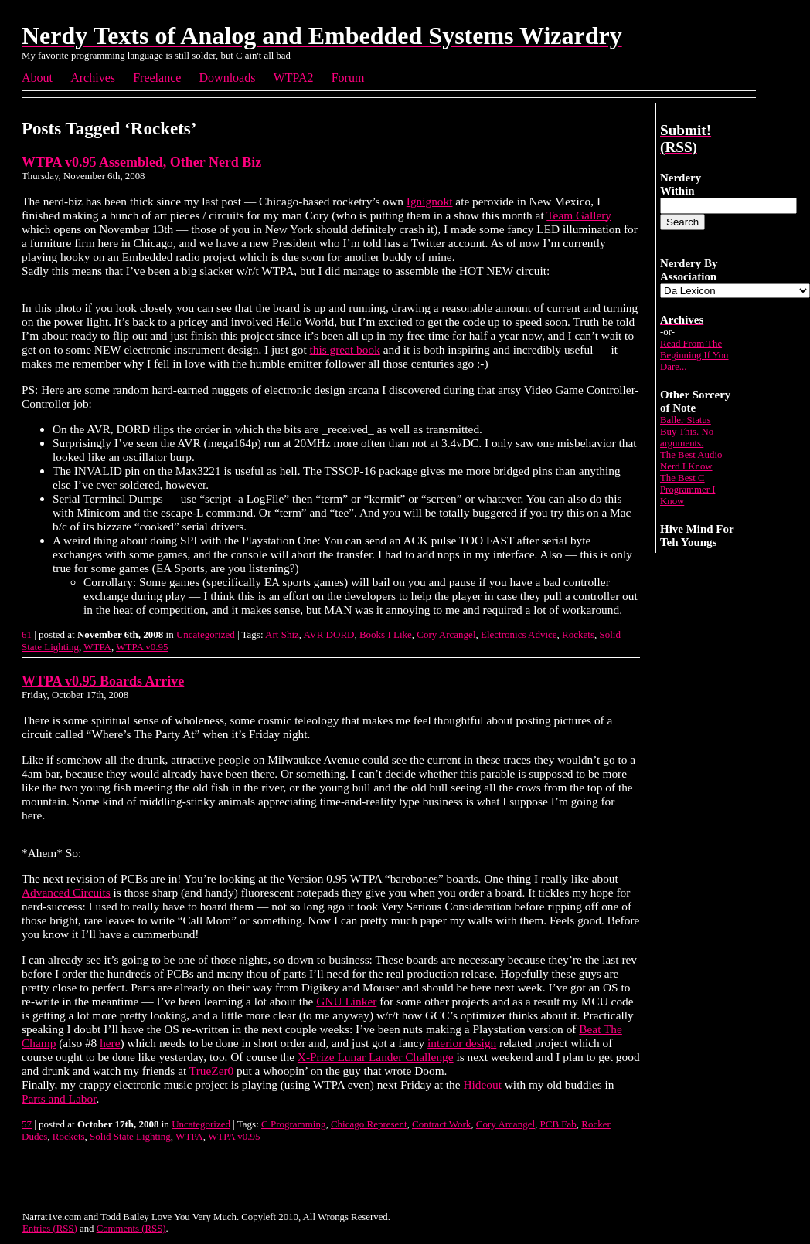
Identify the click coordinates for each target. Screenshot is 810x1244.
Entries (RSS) (49, 1228)
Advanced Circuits (66, 892)
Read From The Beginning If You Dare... (694, 355)
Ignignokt (430, 201)
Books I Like (385, 634)
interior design (461, 1042)
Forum (348, 77)
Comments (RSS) (131, 1228)
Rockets (578, 634)
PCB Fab (558, 1124)
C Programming (293, 1124)
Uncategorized (205, 634)
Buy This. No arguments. (686, 437)
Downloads (227, 77)
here (110, 1042)
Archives (92, 77)
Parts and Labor (59, 1098)
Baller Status (685, 420)
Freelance (157, 77)
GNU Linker (346, 1001)
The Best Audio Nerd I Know (691, 460)
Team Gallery (578, 215)
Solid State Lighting (130, 1136)
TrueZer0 (211, 1070)
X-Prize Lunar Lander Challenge (376, 1056)
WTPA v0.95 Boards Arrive (103, 681)
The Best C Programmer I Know (687, 490)
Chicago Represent (369, 1124)
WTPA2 (294, 77)
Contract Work (441, 1124)
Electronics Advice (519, 634)
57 (27, 1124)
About (37, 77)
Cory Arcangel (446, 634)
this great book (345, 349)
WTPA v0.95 (142, 647)
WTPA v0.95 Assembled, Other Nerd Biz (141, 162)
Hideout (482, 1084)
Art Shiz (282, 634)
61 (27, 634)
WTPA (97, 647)
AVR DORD (329, 634)
